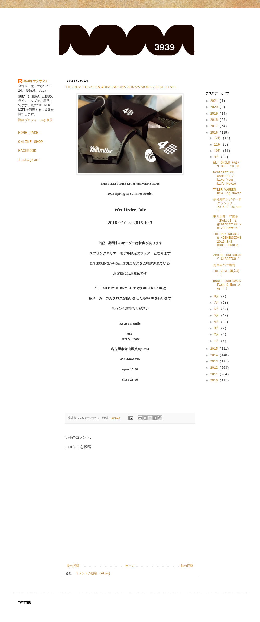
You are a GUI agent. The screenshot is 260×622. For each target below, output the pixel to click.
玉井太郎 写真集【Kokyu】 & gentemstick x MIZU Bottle (227, 222)
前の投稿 (187, 566)
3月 (217, 328)
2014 (215, 355)
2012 (215, 368)
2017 (215, 126)
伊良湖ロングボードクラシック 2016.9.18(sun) (227, 205)
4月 (217, 322)
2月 (217, 334)
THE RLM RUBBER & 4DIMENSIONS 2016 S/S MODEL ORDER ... (227, 242)
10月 (218, 151)
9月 (217, 157)
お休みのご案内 (224, 265)
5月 (217, 315)
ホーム (130, 566)
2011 (215, 374)
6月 (217, 309)
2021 (215, 101)
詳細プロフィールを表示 (35, 120)
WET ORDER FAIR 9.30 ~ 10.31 (226, 164)
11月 (218, 145)
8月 (217, 296)
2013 (215, 361)
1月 (217, 341)
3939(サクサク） (35, 81)
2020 (215, 107)
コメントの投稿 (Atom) (92, 573)
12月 (218, 138)
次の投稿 (73, 566)
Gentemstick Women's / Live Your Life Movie (224, 178)
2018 (215, 120)
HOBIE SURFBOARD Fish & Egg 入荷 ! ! (227, 285)
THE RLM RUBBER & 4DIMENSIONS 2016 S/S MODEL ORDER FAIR (121, 87)
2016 (215, 133)
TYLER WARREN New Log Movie (227, 191)
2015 (215, 349)
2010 (215, 380)
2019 (215, 114)
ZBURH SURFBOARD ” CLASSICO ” (227, 257)
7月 (217, 303)
